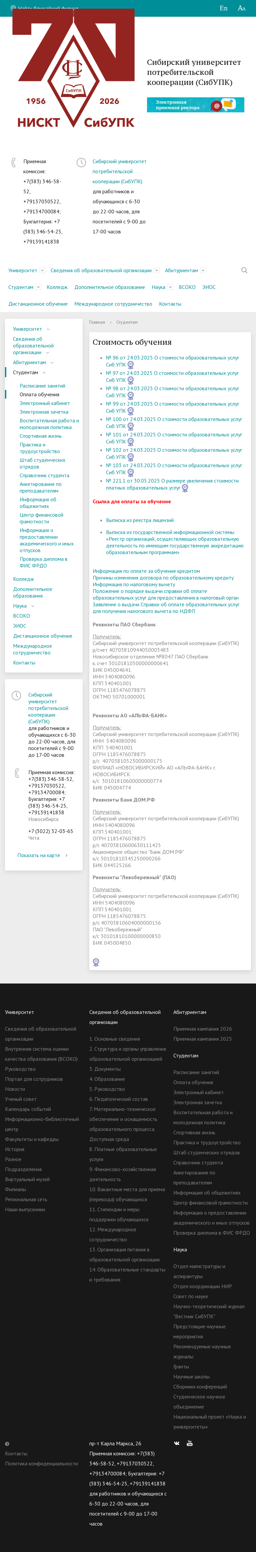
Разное (13, 1159)
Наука (158, 287)
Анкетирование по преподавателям (41, 487)
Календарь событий (28, 1109)
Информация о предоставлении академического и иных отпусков (47, 540)
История (14, 1149)
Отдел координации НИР (202, 1286)
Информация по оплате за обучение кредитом (146, 570)
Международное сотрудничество (113, 303)
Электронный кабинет (45, 403)
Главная (97, 322)
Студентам (20, 287)
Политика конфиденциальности (41, 1463)
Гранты (181, 1366)
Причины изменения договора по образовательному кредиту (163, 577)
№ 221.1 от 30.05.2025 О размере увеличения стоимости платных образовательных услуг (172, 484)
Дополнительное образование (109, 287)
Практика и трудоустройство (40, 447)
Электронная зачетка (44, 411)
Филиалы (15, 1189)
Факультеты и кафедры (32, 1139)
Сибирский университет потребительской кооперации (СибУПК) (120, 171)
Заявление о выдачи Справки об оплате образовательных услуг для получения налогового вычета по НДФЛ (166, 607)
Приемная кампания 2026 (202, 1028)
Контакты (170, 303)
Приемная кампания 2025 (202, 1038)
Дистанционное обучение (38, 303)
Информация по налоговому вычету (134, 584)
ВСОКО (187, 287)
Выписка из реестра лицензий (140, 520)
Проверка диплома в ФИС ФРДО (44, 562)
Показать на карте (43, 855)
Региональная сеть (26, 1199)
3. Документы (105, 1068)
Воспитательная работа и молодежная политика (49, 423)
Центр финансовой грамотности (41, 518)
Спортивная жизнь (41, 435)
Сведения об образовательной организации (101, 270)
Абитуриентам (181, 270)
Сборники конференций (200, 1386)
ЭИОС (209, 287)
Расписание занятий (42, 385)
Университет (22, 270)
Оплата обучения (39, 394)
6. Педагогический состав (118, 1099)
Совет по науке (190, 1296)
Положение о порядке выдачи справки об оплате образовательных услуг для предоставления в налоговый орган (166, 594)
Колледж (57, 287)
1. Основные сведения (114, 1038)
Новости (15, 1088)
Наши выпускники (25, 1209)
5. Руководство (107, 1088)
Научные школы (191, 1376)
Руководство (20, 1068)
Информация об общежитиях (38, 502)
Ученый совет (21, 1099)
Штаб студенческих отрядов (42, 463)
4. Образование (107, 1078)
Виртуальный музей (27, 1179)
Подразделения (23, 1169)
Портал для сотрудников (34, 1078)
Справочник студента (44, 475)
